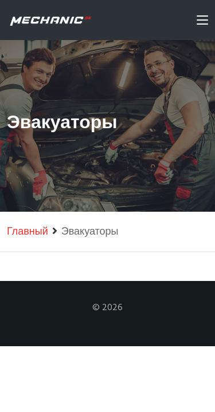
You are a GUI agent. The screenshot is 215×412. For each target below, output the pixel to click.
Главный (27, 232)
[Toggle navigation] (202, 22)
